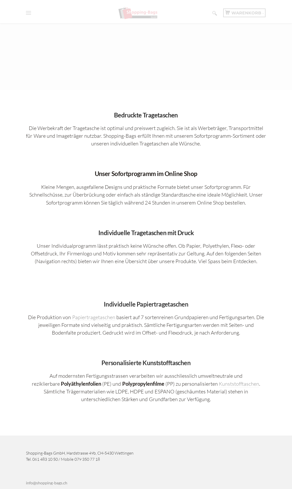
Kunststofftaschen (239, 384)
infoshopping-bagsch (46, 482)
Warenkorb (247, 13)
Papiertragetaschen (93, 317)
